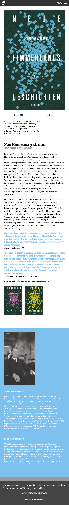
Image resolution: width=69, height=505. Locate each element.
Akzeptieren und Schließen (34, 493)
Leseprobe (18, 115)
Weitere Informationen (34, 500)
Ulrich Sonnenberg (14, 439)
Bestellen (50, 115)
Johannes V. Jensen (14, 391)
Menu (62, 3)
